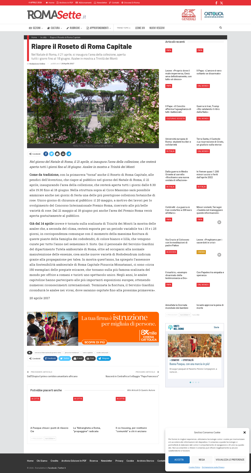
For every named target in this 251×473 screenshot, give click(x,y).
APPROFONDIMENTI (98, 28)
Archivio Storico (145, 461)
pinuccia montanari (72, 353)
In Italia (170, 151)
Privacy (119, 461)
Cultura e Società (175, 118)
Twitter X (62, 468)
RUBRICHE (73, 28)
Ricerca (94, 461)
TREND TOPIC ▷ (124, 27)
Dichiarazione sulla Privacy (213, 467)
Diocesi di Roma (130, 2)
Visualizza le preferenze (230, 459)
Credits (54, 461)
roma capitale (88, 353)
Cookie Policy (194, 467)
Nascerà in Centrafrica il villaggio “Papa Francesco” (132, 376)
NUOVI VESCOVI (157, 28)
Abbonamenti (84, 2)
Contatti (114, 2)
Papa (168, 50)
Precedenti (37, 438)
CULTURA (53, 28)
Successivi (50, 438)
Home (50, 2)
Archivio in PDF (65, 2)
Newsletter (100, 2)
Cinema (201, 252)
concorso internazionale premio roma (48, 353)
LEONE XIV (140, 28)
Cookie (130, 461)
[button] (244, 432)
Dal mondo (203, 86)
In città (35, 399)
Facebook (52, 468)
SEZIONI (34, 28)
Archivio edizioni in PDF (73, 461)
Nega (202, 459)
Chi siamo (42, 461)
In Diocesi (171, 252)
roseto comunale (102, 353)
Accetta (179, 459)
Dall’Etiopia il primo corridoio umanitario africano (52, 376)
